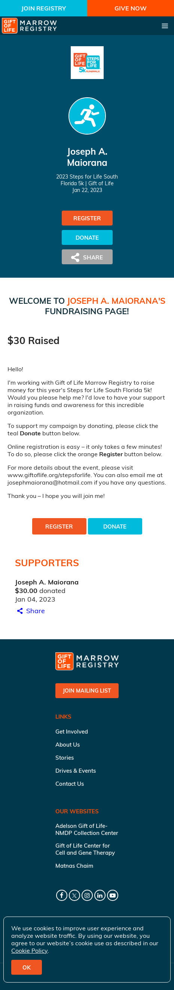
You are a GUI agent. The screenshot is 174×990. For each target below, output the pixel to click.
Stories (64, 757)
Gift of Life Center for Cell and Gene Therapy (85, 849)
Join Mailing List (87, 690)
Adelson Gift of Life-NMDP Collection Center (86, 829)
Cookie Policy (29, 950)
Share (30, 610)
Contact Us (69, 783)
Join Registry (43, 8)
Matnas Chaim (74, 865)
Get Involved (71, 731)
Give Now (131, 8)
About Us (67, 744)
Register (87, 218)
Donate (87, 237)
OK (26, 967)
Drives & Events (75, 770)
